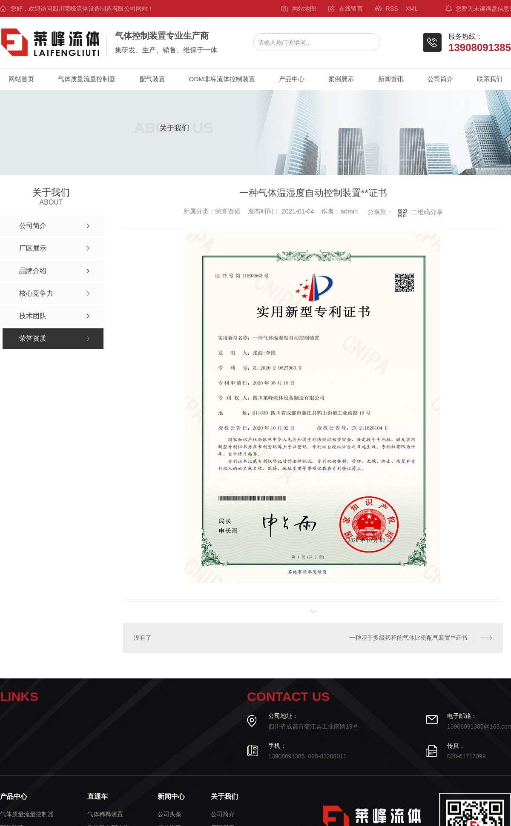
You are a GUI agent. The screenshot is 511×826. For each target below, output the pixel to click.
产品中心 (291, 79)
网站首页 (21, 79)
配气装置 (152, 79)
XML (411, 8)
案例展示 (341, 79)
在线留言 (351, 8)
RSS (392, 8)
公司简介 (440, 79)
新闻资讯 (391, 79)
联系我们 (489, 79)
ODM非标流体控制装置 (222, 79)
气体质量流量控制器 (86, 79)
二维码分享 (427, 212)
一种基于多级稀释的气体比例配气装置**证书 (408, 637)
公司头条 (169, 814)
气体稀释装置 (105, 814)
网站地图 (304, 8)
